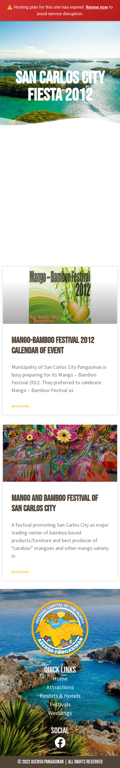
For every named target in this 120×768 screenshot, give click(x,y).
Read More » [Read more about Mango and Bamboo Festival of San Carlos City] (21, 572)
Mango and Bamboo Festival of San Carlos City (54, 503)
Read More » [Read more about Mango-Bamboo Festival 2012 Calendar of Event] (21, 406)
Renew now (97, 7)
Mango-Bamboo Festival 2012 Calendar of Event (52, 345)
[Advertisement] (60, 198)
